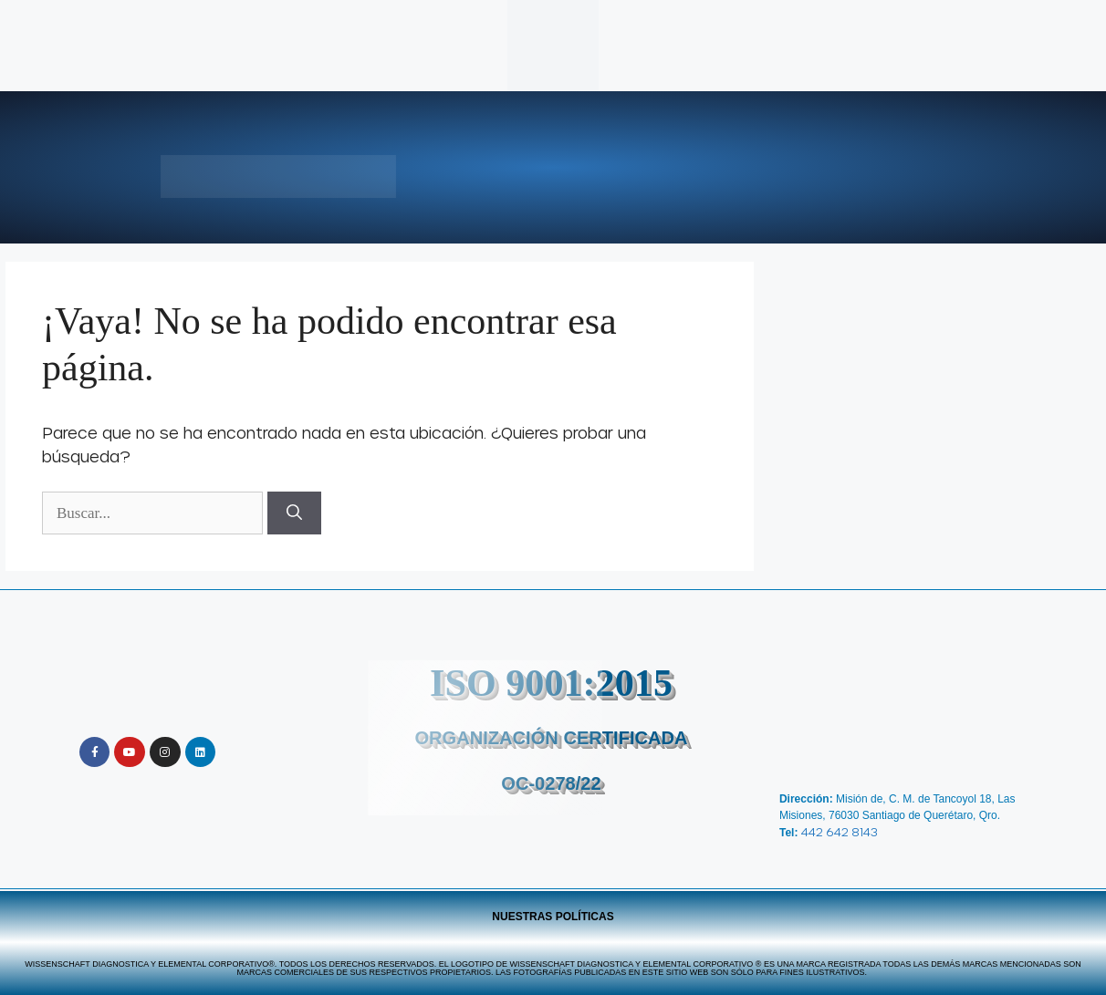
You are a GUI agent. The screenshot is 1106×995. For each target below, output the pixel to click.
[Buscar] (294, 513)
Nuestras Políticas (552, 916)
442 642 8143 (839, 831)
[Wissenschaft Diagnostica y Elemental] (918, 704)
